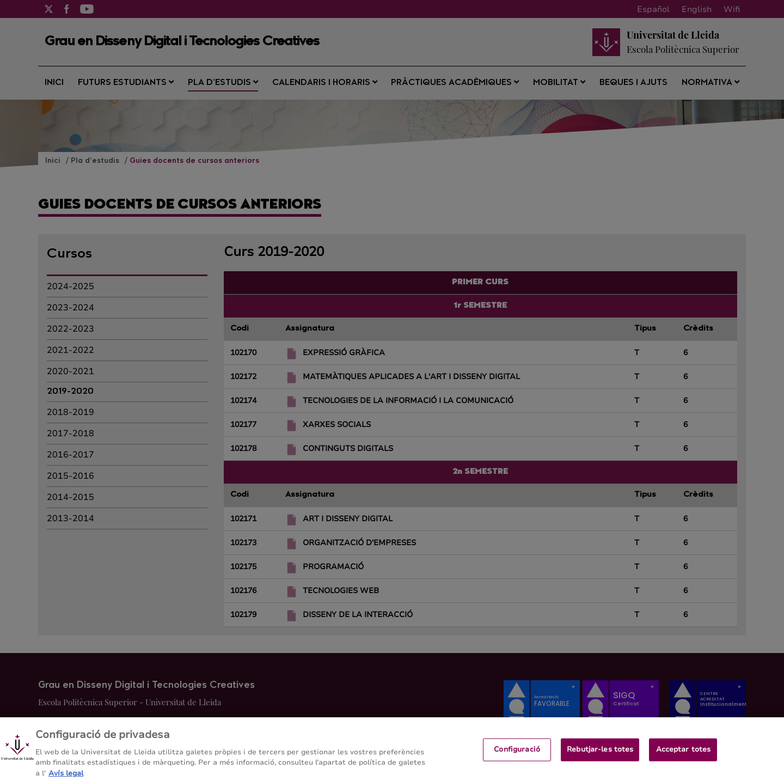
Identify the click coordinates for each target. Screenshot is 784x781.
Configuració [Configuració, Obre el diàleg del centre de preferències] (517, 755)
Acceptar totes (683, 755)
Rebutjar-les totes (600, 755)
